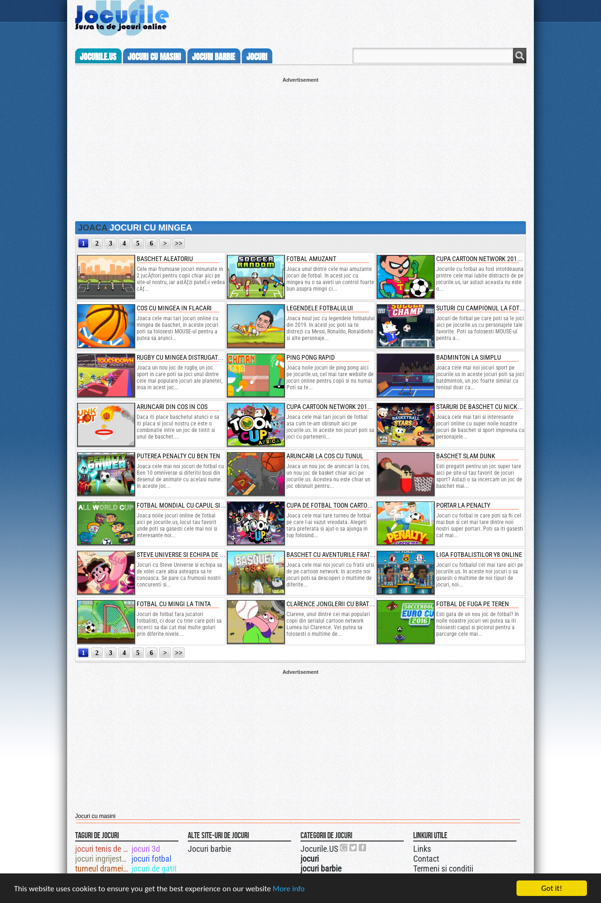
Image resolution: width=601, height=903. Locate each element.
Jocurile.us (98, 57)
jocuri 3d (145, 849)
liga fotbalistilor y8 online (479, 554)
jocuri (257, 57)
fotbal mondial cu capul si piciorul (192, 505)
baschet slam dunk (465, 456)
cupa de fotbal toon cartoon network (344, 505)
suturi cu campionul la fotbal (483, 308)
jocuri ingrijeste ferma (102, 859)
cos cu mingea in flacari (174, 308)
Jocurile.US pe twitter (353, 847)
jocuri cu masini (154, 57)
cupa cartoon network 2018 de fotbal (343, 406)
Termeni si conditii (443, 868)
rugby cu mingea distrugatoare (184, 357)
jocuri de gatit (154, 868)
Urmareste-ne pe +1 (344, 847)
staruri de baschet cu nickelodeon (489, 406)
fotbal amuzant (311, 258)
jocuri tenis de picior (102, 849)
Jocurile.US (319, 849)
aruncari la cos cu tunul (324, 456)
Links (422, 849)
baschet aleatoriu (165, 258)
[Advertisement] (300, 148)
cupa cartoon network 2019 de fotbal (493, 258)
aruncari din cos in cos (172, 406)
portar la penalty (463, 505)
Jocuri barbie (209, 849)
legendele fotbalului (319, 308)
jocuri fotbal (151, 859)
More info (289, 889)
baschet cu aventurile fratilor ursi (341, 554)
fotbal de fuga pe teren (472, 604)
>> (179, 243)
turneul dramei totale (102, 868)
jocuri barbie (213, 57)
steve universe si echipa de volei (186, 554)
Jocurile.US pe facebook (363, 847)
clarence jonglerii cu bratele (332, 604)
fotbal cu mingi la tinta (174, 604)
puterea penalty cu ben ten (178, 456)
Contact (426, 859)
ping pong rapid (310, 357)
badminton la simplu (468, 357)
